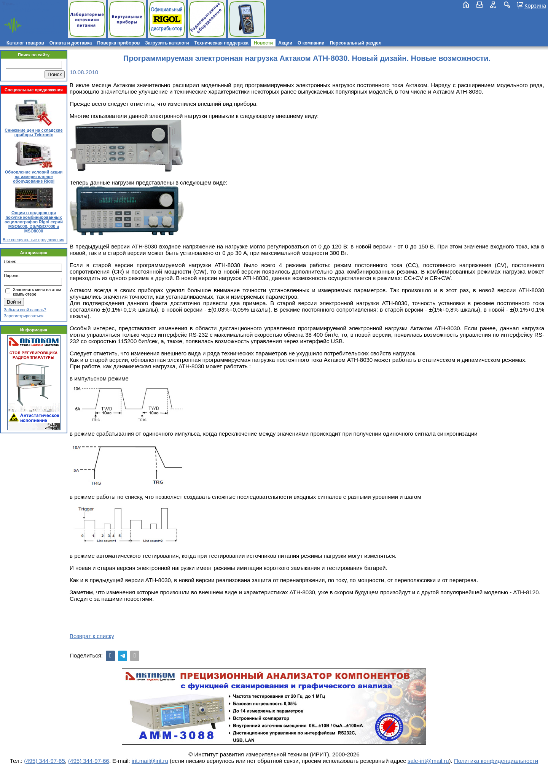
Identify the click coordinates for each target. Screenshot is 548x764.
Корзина (535, 5)
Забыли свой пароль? (25, 309)
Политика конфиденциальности (496, 761)
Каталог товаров (25, 43)
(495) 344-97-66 (88, 761)
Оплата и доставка (70, 43)
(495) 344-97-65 (44, 761)
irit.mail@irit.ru (25, 10)
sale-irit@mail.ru (428, 761)
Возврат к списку (92, 636)
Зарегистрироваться (23, 316)
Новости (263, 43)
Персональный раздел (356, 43)
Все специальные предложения (33, 239)
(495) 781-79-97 (39, 3)
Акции (285, 43)
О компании (311, 43)
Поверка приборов (118, 43)
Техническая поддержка (221, 43)
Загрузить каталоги (167, 43)
